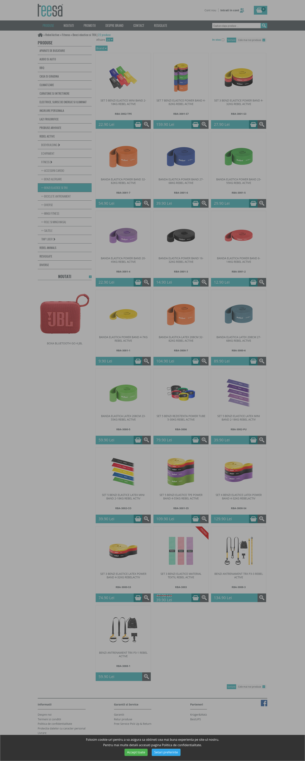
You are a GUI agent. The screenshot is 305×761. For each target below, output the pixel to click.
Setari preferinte (166, 752)
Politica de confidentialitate (181, 745)
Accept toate (136, 752)
